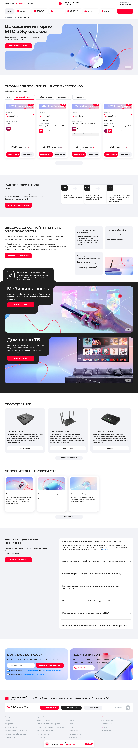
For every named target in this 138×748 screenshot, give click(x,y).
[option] (9, 97)
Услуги (71, 717)
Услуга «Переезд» (43, 734)
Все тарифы (9, 717)
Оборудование (10, 738)
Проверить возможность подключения (51, 727)
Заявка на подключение (45, 731)
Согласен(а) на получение (27, 674)
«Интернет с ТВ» (107, 720)
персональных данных (33, 670)
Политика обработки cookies (68, 745)
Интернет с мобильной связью (16, 731)
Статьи (71, 720)
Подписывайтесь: (122, 707)
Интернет (8, 720)
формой (105, 549)
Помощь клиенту (75, 734)
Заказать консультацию (49, 665)
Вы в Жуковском (11, 3)
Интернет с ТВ (10, 724)
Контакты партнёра (76, 738)
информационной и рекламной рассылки (35, 674)
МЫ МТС (72, 724)
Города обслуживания (45, 717)
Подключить (13, 154)
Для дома (22, 3)
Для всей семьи (106, 731)
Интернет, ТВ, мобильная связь (16, 734)
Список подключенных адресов (48, 724)
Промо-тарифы (74, 727)
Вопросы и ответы (75, 731)
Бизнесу (30, 3)
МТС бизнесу (41, 738)
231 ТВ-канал (43, 120)
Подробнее (27, 154)
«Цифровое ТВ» (106, 724)
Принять (88, 743)
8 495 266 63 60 (126, 4)
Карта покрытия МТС (44, 720)
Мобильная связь (11, 727)
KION (104, 727)
